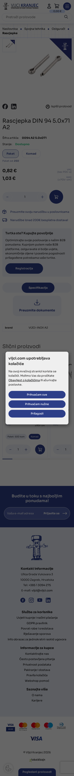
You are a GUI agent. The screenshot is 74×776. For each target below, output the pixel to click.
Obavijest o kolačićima (24, 380)
